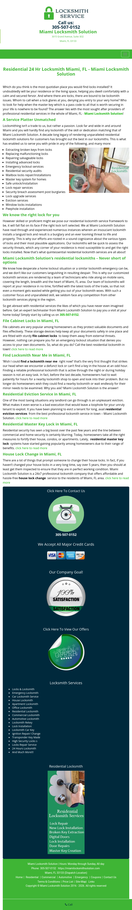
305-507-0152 (66, 27)
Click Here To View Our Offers (66, 629)
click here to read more (27, 349)
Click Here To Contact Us (66, 491)
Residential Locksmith (66, 766)
